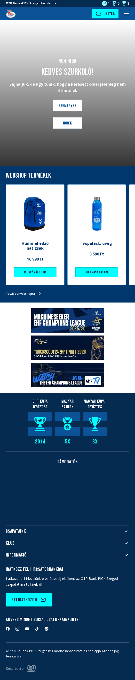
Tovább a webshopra (24, 294)
